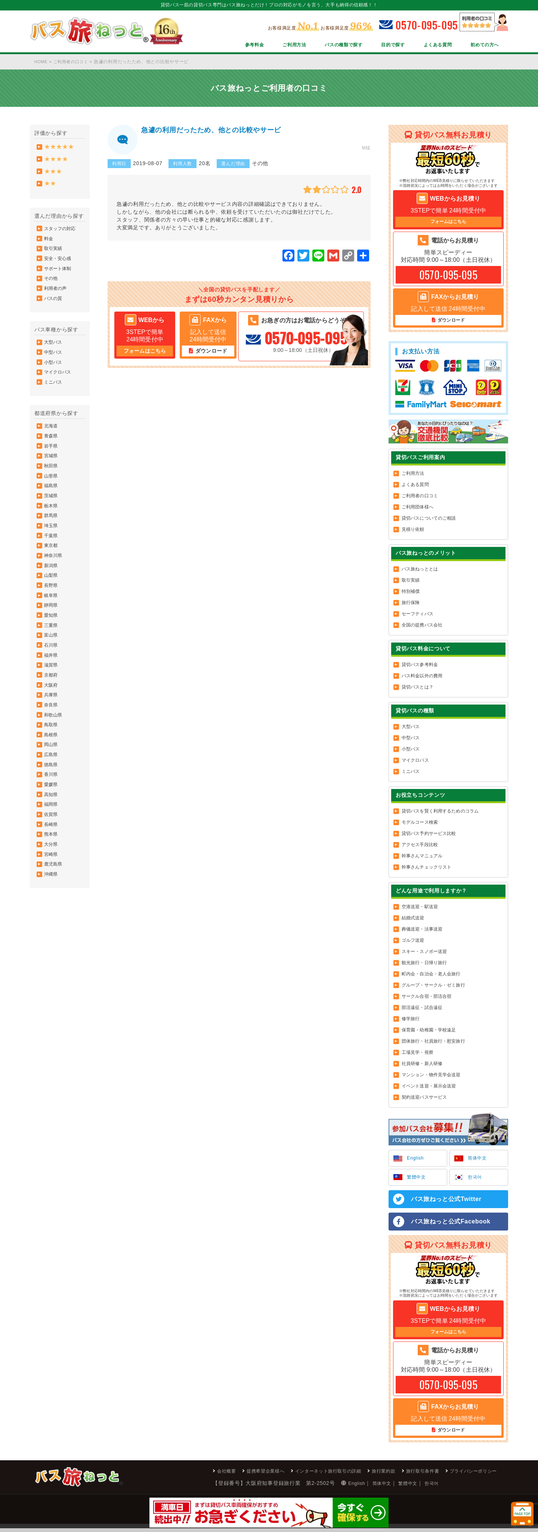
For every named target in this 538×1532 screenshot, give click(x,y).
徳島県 (51, 829)
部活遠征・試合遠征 (422, 1008)
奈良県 (51, 761)
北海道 (51, 448)
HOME (41, 61)
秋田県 (51, 492)
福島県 (51, 515)
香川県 (51, 840)
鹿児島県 (54, 941)
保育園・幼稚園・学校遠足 (429, 1031)
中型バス (54, 369)
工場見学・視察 (417, 1053)
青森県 (51, 459)
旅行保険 (411, 603)
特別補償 (411, 592)
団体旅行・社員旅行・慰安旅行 (433, 1042)
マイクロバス (58, 391)
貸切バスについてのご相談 (429, 519)
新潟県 (51, 604)
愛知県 (51, 660)
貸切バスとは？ (417, 688)
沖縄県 (51, 952)
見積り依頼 (413, 530)
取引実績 (54, 256)
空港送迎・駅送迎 (420, 907)
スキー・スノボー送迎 (424, 952)
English (416, 1160)
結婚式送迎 (413, 919)
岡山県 (51, 806)
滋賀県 (51, 716)
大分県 (51, 918)
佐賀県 (51, 885)
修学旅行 (411, 1019)
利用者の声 (56, 301)
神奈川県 (54, 593)
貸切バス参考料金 (420, 665)
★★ (51, 188)
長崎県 (51, 896)
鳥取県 (51, 784)
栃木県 (51, 537)
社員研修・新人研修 (422, 1064)
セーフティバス (417, 615)
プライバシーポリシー (469, 1474)
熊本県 (51, 907)
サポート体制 (58, 279)
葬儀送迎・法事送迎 (422, 930)
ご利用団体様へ (417, 508)
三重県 (51, 672)
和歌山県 (54, 773)
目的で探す (382, 46)
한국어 (476, 1179)
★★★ (54, 174)
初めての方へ (482, 46)
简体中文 (479, 1160)
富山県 (51, 683)
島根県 (51, 795)
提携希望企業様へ (235, 1474)
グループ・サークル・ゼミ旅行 (433, 986)
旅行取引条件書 (412, 1474)
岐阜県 (51, 638)
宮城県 (51, 481)
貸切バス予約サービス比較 (429, 834)
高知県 (51, 862)
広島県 (51, 817)
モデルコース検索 (420, 823)
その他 (51, 290)
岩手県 (51, 470)
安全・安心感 (58, 267)
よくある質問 (430, 46)
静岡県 (51, 649)
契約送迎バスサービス (424, 1098)
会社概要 (191, 1474)
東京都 (51, 582)
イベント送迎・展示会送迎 (429, 1087)
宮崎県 (51, 929)
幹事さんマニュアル (422, 857)
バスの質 (54, 312)
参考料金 (230, 46)
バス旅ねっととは (420, 570)
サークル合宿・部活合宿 (426, 997)
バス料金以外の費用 (422, 677)
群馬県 (51, 548)
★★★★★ (60, 147)
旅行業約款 (368, 1474)
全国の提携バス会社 (422, 626)
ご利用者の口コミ (74, 61)
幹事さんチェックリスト (426, 868)
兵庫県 (51, 750)
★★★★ (57, 161)
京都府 (51, 728)
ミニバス (54, 402)
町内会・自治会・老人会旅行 (431, 975)
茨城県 (51, 526)
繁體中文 (418, 1179)
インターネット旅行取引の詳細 (305, 1474)
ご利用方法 (273, 46)
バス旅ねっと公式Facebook (451, 1224)
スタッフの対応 (61, 234)
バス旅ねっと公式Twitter (446, 1201)
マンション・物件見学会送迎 (431, 1075)
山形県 (51, 504)
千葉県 (51, 571)
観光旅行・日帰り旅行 (424, 963)
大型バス (54, 357)
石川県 (51, 694)
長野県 (51, 627)
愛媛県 (51, 851)
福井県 (51, 705)
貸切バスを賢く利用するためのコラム (440, 812)
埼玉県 (51, 560)
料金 (49, 245)
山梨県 (51, 616)
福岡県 (51, 873)
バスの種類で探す (327, 46)
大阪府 (51, 739)
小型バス (54, 380)
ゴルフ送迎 (413, 941)
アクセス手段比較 (420, 845)
